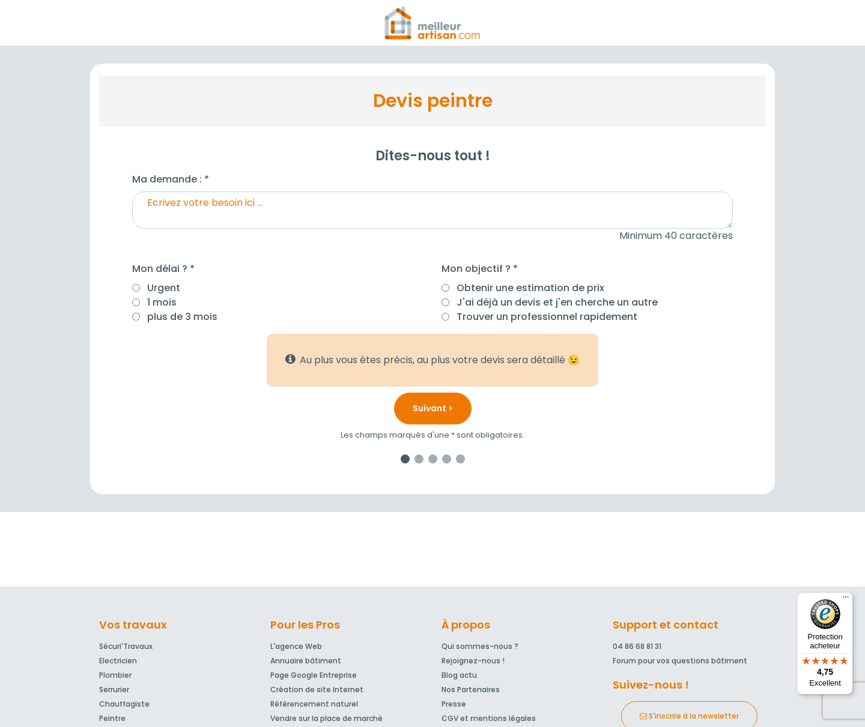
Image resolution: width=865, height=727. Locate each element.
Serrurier (114, 689)
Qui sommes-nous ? (480, 646)
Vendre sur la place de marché (326, 718)
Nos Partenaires (471, 689)
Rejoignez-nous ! (473, 661)
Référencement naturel (314, 704)
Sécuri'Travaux (126, 646)
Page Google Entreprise (313, 675)
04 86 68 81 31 (637, 646)
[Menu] (846, 600)
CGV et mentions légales (489, 718)
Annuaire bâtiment (305, 661)
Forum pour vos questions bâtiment (680, 661)
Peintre (112, 718)
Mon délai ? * (163, 269)
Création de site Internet (316, 689)
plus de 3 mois (182, 317)
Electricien (118, 661)
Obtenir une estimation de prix (530, 288)
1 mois (162, 302)
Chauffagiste (124, 704)
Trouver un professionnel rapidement (547, 317)
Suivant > (433, 408)
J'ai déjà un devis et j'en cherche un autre (557, 302)
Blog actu (459, 675)
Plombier (115, 675)
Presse (454, 704)
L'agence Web (296, 646)
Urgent (163, 288)
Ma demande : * (170, 179)
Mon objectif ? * (480, 269)
